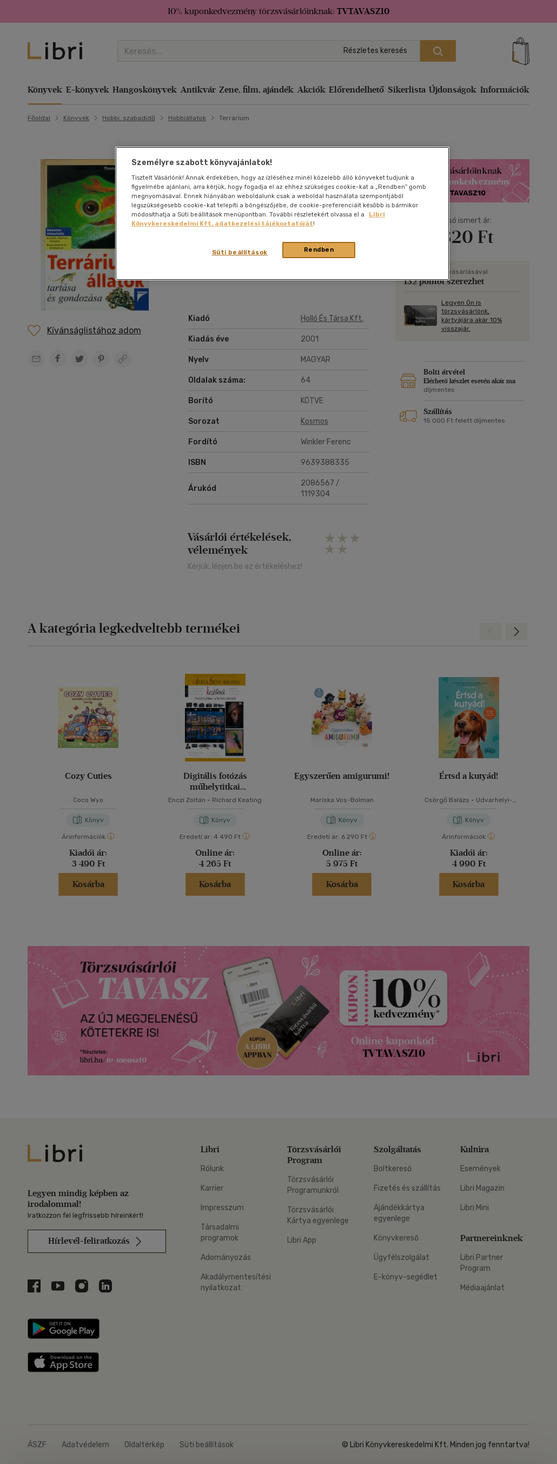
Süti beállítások (240, 252)
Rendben (319, 249)
